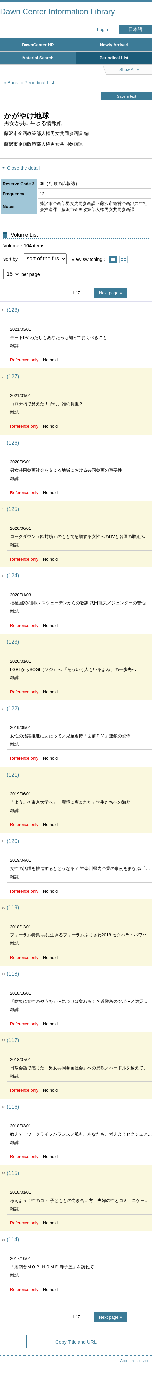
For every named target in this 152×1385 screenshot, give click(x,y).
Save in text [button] (126, 96)
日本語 (135, 29)
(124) (13, 575)
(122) (13, 708)
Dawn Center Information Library (57, 11)
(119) (13, 907)
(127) (13, 376)
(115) (13, 1173)
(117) (13, 1040)
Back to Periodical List (30, 82)
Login (102, 29)
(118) (13, 974)
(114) (13, 1239)
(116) (13, 1107)
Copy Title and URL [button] (76, 1342)
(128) (13, 310)
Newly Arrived (114, 44)
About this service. (135, 1361)
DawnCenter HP (38, 44)
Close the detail (23, 168)
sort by (10, 258)
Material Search (38, 57)
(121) (13, 775)
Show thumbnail (123, 259)
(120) (13, 841)
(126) (13, 443)
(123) (13, 642)
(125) (13, 509)
